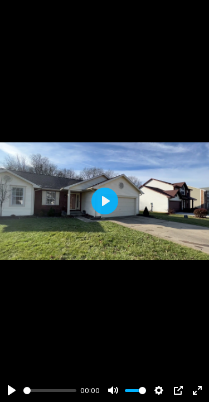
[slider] (49, 390)
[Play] (12, 390)
